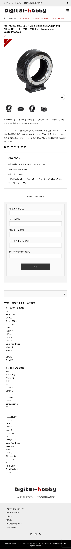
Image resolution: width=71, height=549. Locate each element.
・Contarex (8, 397)
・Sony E (8, 357)
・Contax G (8, 401)
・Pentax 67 (9, 459)
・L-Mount (8, 334)
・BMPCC (8, 318)
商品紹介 (9, 520)
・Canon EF (9, 391)
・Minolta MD (9, 446)
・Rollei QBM (9, 466)
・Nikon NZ (8, 347)
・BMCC (7, 311)
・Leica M (8, 337)
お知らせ (9, 516)
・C (5, 410)
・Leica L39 (9, 433)
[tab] (35, 197)
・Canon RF (9, 324)
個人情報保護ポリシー (14, 524)
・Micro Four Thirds (12, 344)
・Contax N (8, 472)
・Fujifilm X (8, 331)
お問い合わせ (11, 527)
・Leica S (8, 341)
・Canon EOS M (10, 321)
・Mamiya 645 (10, 440)
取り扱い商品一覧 (12, 512)
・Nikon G (8, 453)
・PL (6, 462)
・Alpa (6, 371)
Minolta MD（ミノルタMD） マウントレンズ (31, 179)
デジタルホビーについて (15, 509)
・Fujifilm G (8, 328)
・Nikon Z (8, 350)
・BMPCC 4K (9, 315)
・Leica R (8, 430)
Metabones (23, 174)
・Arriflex (7, 381)
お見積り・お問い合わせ (35, 197)
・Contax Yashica (11, 404)
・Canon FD (9, 394)
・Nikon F (8, 450)
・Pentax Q (8, 354)
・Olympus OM (10, 456)
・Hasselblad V (10, 417)
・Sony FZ (8, 360)
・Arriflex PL (9, 378)
